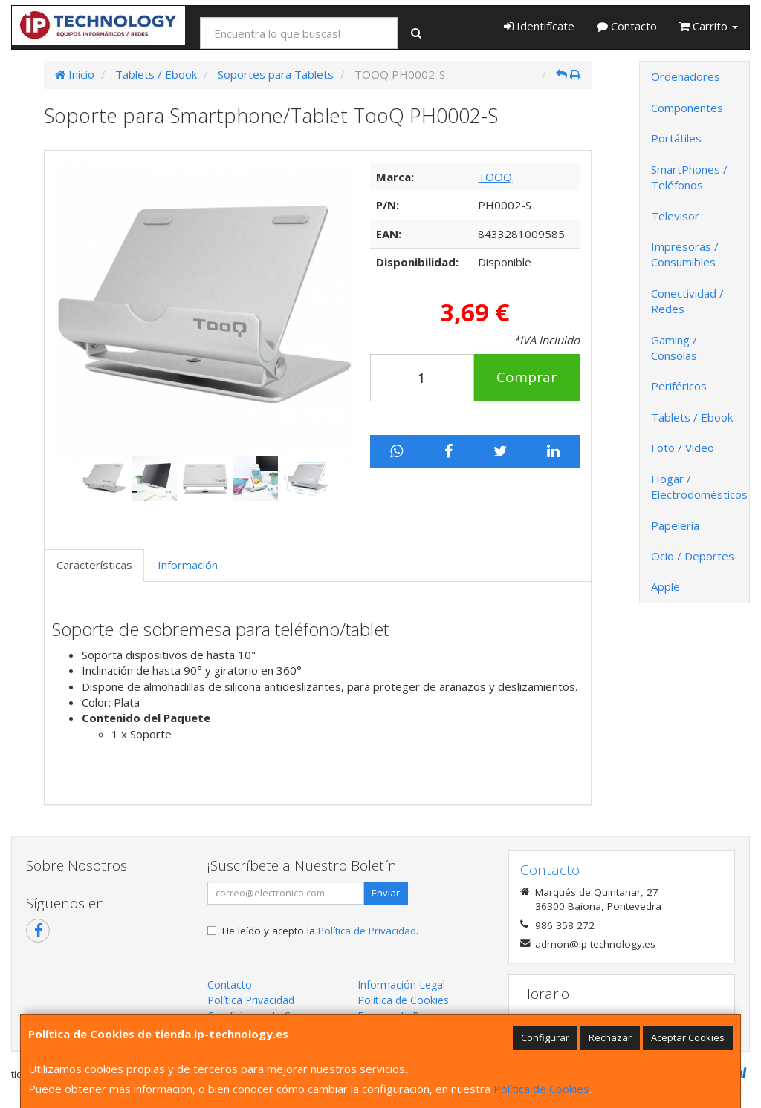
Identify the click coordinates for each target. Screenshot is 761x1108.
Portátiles (676, 138)
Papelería (675, 525)
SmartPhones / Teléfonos (689, 177)
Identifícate (539, 26)
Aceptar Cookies (688, 1037)
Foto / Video (682, 447)
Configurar (545, 1037)
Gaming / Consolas (674, 347)
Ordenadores (685, 76)
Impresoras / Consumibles (685, 254)
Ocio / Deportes (692, 555)
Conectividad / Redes (687, 301)
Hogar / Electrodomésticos (699, 486)
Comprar (526, 377)
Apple (665, 586)
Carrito (708, 26)
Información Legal (401, 984)
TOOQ (495, 176)
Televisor (675, 216)
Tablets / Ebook (692, 417)
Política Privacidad (250, 1000)
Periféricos (679, 385)
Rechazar (610, 1037)
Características (94, 564)
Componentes (687, 107)
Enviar (386, 892)
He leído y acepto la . (320, 930)
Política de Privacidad (367, 930)
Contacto (627, 26)
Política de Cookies (541, 1088)
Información (188, 564)
